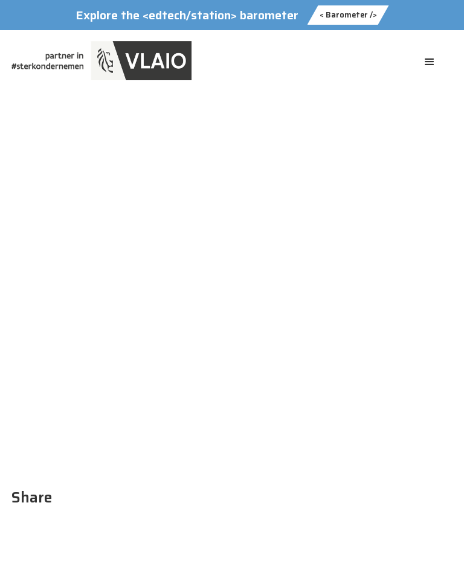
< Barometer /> (348, 14)
